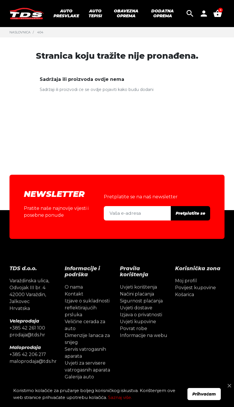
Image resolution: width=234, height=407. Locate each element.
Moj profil (186, 289)
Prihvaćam (204, 394)
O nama (74, 295)
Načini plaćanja (137, 302)
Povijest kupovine (195, 296)
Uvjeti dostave (136, 316)
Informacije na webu (143, 344)
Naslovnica (19, 32)
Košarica (184, 303)
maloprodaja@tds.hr (33, 370)
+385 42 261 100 (27, 336)
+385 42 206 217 (27, 363)
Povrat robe (133, 337)
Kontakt (74, 302)
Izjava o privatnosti (141, 323)
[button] (190, 13)
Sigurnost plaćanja (141, 309)
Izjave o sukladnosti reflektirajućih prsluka (87, 316)
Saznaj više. (120, 397)
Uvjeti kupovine (138, 330)
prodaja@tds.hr (27, 343)
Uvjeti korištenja (138, 295)
